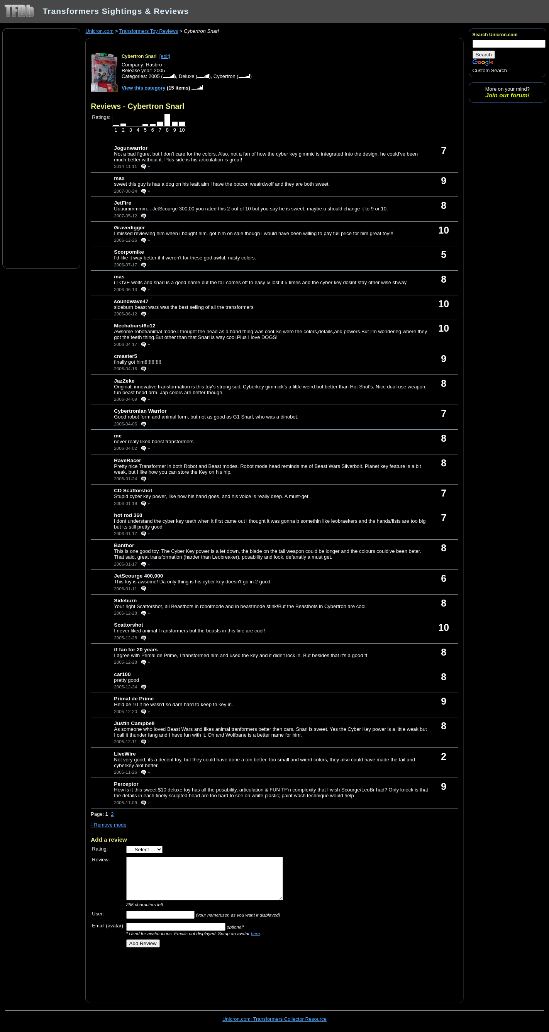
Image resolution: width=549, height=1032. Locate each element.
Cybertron (225, 76)
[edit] (164, 56)
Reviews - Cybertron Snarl (137, 106)
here (255, 933)
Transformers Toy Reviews (148, 31)
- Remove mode (108, 825)
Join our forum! (507, 95)
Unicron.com (99, 31)
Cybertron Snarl (139, 56)
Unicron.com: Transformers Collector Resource (274, 1019)
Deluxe (186, 76)
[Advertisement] (41, 148)
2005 (154, 76)
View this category (144, 88)
